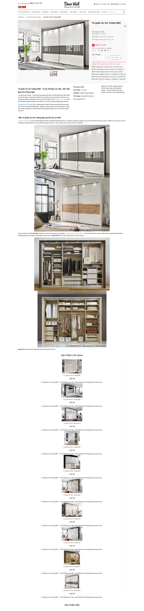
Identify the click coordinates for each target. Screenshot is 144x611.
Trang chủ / (22, 17)
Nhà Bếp (45, 12)
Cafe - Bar (82, 12)
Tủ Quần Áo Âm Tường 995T (72, 471)
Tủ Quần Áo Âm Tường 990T (72, 590)
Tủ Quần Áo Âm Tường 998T (72, 399)
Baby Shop (63, 12)
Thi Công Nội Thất (23, 12)
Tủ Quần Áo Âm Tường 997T (72, 423)
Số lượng (96, 55)
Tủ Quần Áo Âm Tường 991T (72, 566)
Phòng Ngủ (54, 12)
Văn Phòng (73, 12)
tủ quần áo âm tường (61, 99)
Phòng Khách (36, 12)
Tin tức (104, 12)
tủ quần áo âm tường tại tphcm (74, 233)
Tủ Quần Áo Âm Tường (34, 17)
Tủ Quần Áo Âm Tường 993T (72, 519)
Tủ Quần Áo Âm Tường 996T (72, 447)
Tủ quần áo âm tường (24, 121)
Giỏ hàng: (118, 4)
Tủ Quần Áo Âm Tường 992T (72, 542)
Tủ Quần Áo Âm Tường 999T (72, 375)
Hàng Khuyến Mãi (93, 12)
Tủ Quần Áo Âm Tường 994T (72, 495)
